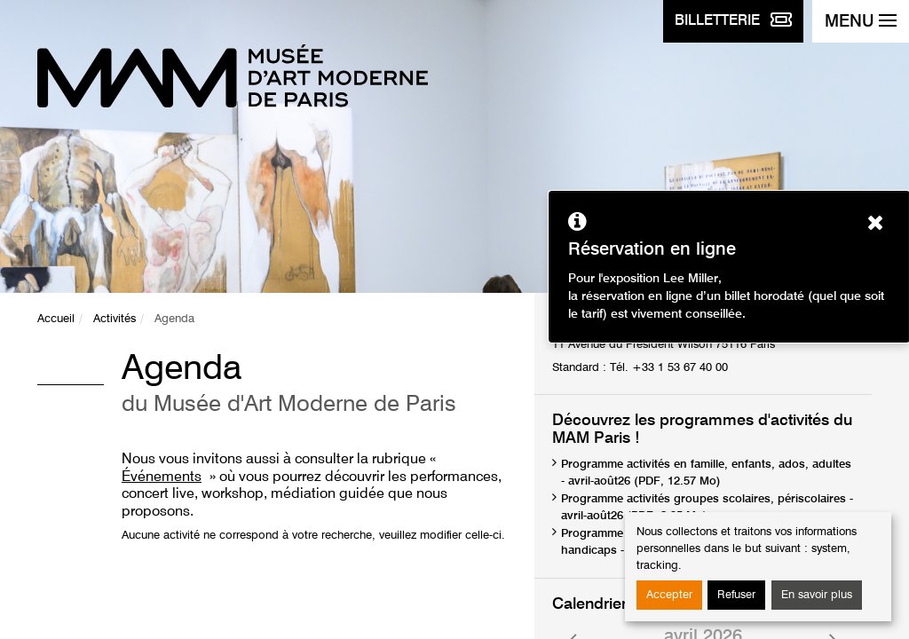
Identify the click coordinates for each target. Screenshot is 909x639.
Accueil (56, 319)
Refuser (736, 595)
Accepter (669, 595)
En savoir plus (816, 595)
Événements (162, 477)
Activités (114, 319)
